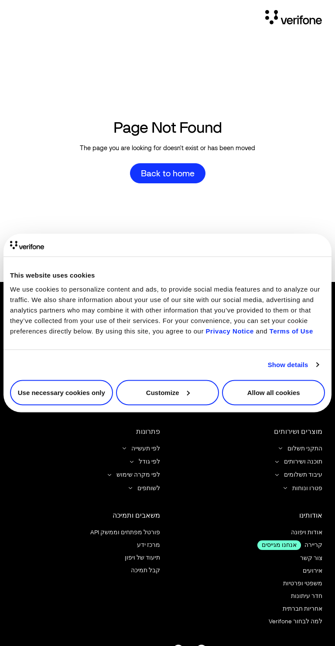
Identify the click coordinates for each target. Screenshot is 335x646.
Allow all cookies (273, 392)
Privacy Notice (230, 330)
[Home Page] (293, 18)
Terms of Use (291, 330)
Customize (168, 392)
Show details (288, 364)
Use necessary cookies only (61, 392)
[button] (299, 448)
